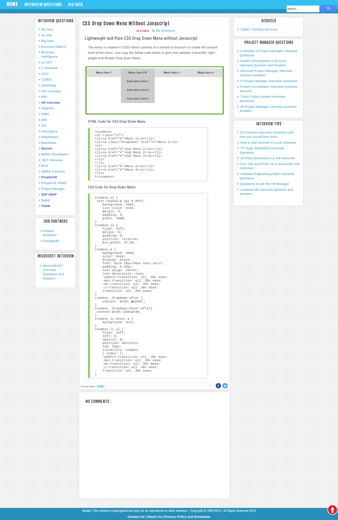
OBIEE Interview (53, 171)
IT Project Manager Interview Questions (269, 81)
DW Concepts (51, 91)
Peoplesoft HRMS (54, 183)
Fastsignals (51, 241)
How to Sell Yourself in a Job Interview (268, 142)
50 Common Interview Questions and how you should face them (267, 134)
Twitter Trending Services (258, 29)
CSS (101, 386)
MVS (44, 165)
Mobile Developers (54, 154)
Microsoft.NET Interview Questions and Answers (53, 272)
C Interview (49, 68)
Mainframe (49, 143)
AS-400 (46, 35)
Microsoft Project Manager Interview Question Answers (266, 73)
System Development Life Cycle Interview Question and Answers (263, 63)
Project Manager (53, 189)
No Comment (165, 30)
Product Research (50, 233)
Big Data (75, 4)
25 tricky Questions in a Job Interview (267, 158)
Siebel (45, 200)
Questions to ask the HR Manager (264, 184)
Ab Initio (47, 29)
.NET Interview (52, 160)
